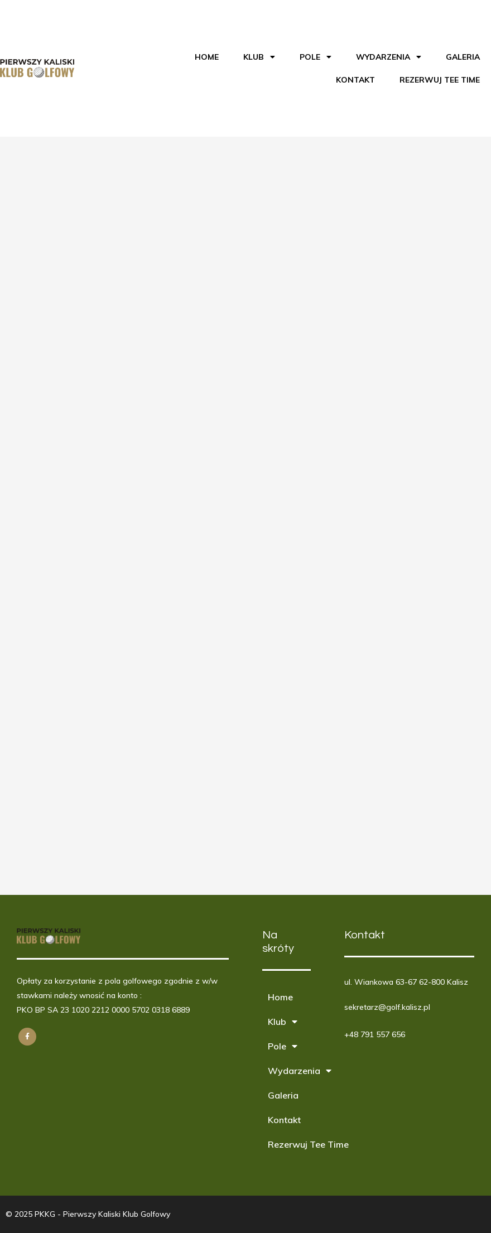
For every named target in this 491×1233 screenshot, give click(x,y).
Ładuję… (178, 513)
